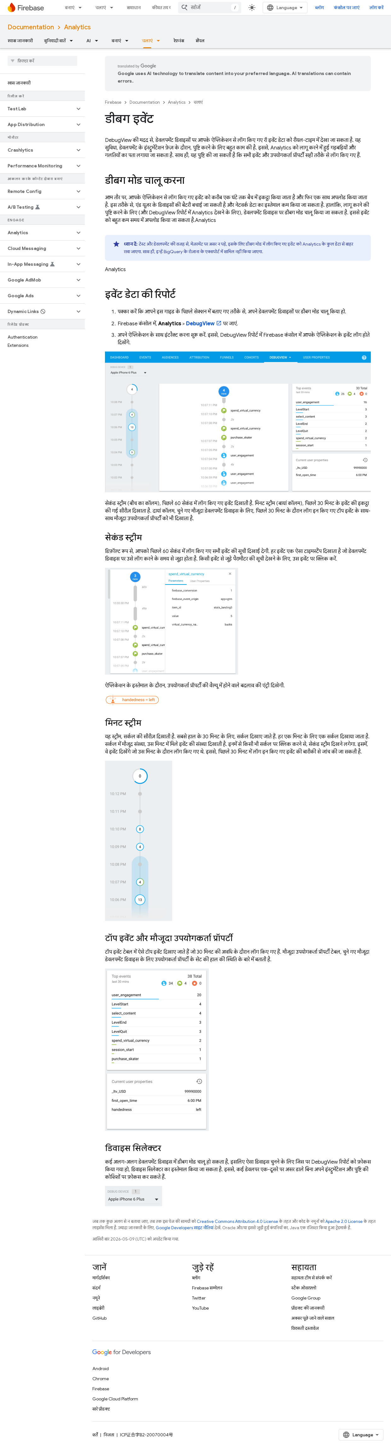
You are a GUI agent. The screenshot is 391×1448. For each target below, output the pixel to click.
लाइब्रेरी (98, 1308)
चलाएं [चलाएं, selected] (147, 41)
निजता (109, 1434)
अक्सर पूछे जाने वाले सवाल (312, 1318)
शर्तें (95, 1434)
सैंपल (200, 41)
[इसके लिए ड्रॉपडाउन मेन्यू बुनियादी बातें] (73, 40)
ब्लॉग (319, 7)
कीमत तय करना (165, 7)
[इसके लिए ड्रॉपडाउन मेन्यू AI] (98, 40)
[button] (37, 109)
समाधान (134, 7)
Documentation (31, 27)
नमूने (96, 1298)
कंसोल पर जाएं (346, 7)
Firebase (113, 102)
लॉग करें (376, 7)
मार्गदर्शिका (101, 1278)
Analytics (77, 27)
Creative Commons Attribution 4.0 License (237, 1221)
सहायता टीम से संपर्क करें (311, 1278)
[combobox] (209, 7)
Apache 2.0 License (344, 1221)
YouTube (200, 1308)
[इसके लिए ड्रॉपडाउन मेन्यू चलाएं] (113, 7)
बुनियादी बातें (55, 41)
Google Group (305, 1298)
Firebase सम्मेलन (207, 1288)
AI (88, 41)
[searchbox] (42, 61)
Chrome (100, 1378)
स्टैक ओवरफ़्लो (303, 1288)
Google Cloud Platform (115, 1399)
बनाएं (69, 7)
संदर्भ (96, 1288)
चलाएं (100, 7)
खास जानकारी (20, 41)
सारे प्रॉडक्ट (101, 1409)
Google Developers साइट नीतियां (184, 1227)
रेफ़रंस (178, 41)
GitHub (99, 1318)
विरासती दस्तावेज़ (305, 1328)
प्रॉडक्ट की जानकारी (307, 1308)
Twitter (199, 1298)
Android (100, 1368)
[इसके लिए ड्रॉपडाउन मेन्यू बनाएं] (82, 7)
